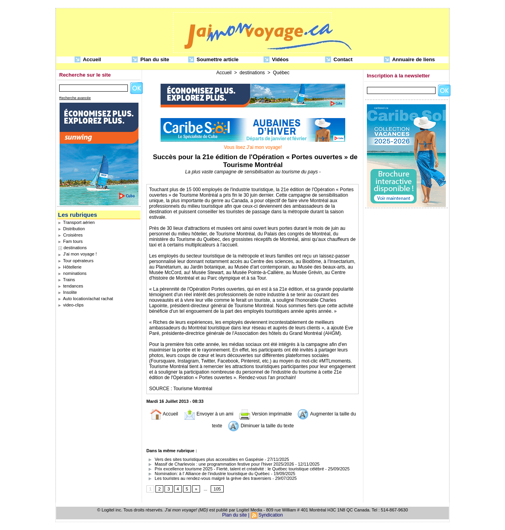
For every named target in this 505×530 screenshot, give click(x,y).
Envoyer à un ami (208, 414)
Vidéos (276, 59)
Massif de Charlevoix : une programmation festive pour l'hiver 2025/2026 (220, 464)
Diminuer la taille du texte (261, 426)
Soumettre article (213, 59)
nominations (72, 273)
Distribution (71, 228)
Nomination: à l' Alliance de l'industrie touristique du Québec (208, 473)
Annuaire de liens (409, 59)
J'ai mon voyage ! (77, 254)
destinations (75, 247)
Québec (281, 72)
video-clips (71, 305)
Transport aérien (76, 222)
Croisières (70, 235)
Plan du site (150, 59)
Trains (66, 279)
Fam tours (70, 241)
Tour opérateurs (76, 260)
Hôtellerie (70, 267)
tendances (70, 286)
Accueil (88, 59)
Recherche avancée (75, 98)
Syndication (270, 515)
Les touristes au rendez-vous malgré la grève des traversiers (208, 478)
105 (217, 489)
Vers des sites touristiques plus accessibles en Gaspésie (205, 459)
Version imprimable (265, 414)
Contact (339, 59)
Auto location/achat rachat (85, 298)
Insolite (67, 292)
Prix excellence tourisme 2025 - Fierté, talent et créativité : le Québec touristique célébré (235, 468)
